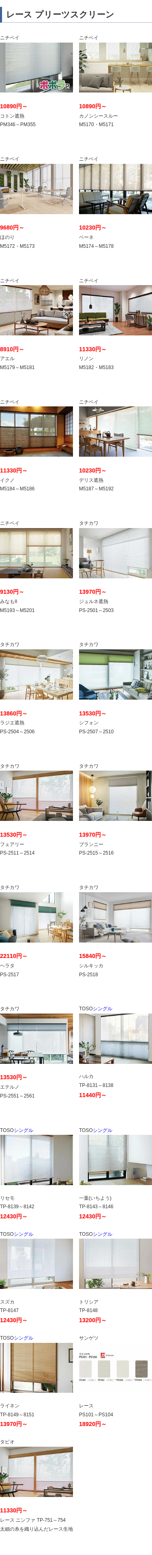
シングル (115, 1034)
